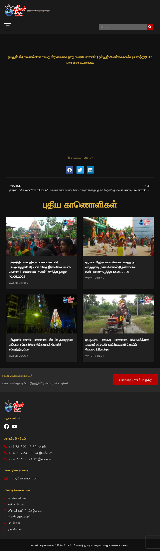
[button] (7, 26)
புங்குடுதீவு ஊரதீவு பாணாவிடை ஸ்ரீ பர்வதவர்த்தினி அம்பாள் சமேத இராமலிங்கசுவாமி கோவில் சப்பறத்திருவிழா (41, 344)
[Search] (150, 27)
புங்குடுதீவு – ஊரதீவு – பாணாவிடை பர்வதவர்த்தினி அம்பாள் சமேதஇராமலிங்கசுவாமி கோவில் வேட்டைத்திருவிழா (117, 344)
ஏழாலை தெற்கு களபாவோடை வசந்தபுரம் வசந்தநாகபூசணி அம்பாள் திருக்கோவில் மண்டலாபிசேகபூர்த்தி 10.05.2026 (110, 267)
